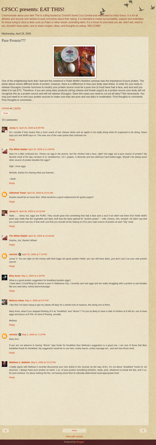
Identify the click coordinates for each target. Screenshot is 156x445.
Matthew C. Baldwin (19, 362)
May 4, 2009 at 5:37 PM (37, 300)
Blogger (80, 442)
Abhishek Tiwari (17, 193)
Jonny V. (13, 128)
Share (5, 113)
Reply (12, 139)
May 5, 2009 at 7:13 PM (34, 334)
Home (74, 430)
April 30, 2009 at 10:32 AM (32, 211)
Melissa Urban (16, 300)
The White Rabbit (18, 149)
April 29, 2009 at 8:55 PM (31, 128)
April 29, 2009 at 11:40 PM (41, 149)
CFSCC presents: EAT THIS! (33, 9)
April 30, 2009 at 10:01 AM (40, 193)
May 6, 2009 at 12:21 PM (43, 362)
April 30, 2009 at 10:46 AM (41, 236)
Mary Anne (14, 276)
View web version (74, 436)
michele (13, 254)
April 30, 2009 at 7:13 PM (34, 254)
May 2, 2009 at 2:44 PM (33, 276)
